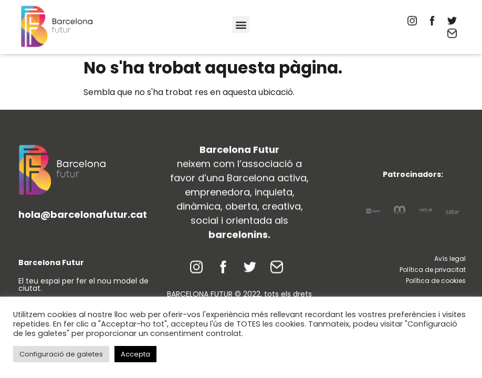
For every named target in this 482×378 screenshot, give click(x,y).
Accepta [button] (135, 354)
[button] (240, 24)
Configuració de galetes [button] (61, 354)
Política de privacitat (433, 269)
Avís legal (450, 258)
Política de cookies (436, 280)
